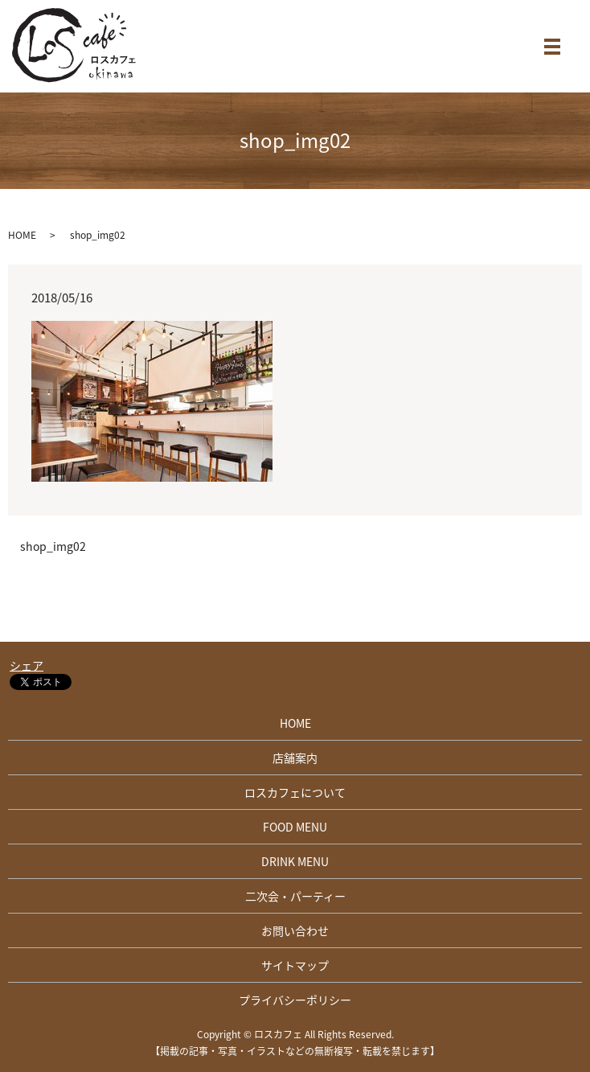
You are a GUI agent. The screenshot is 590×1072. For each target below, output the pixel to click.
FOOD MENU (295, 827)
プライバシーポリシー (295, 1000)
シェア (26, 665)
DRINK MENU (295, 861)
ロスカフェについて (295, 792)
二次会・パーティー (295, 896)
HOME (22, 235)
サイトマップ (295, 965)
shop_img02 (53, 546)
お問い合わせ (295, 930)
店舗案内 (295, 758)
